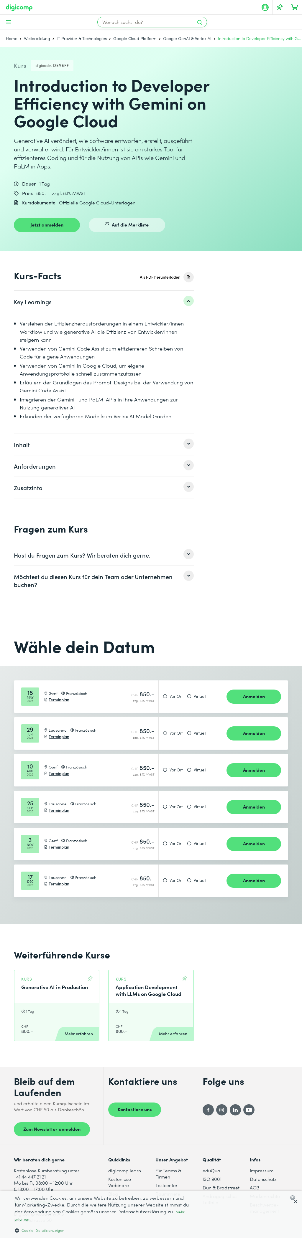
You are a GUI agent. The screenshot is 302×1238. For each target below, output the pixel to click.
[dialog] (151, 1214)
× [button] (295, 1202)
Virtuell (200, 696)
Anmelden (254, 696)
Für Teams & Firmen (168, 1173)
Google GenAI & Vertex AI (187, 38)
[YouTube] (249, 1109)
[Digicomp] (19, 7)
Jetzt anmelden (46, 224)
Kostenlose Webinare (119, 1182)
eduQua (211, 1170)
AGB (254, 1187)
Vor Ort (176, 696)
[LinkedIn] (235, 1109)
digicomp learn (124, 1170)
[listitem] (104, 301)
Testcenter (166, 1185)
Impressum (261, 1170)
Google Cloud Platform (135, 38)
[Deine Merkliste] (280, 7)
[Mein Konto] (265, 7)
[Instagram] (221, 1109)
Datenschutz (263, 1179)
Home (11, 38)
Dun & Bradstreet (221, 1187)
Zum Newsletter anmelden (52, 1128)
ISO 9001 (212, 1179)
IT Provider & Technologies (82, 38)
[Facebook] (208, 1109)
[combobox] (294, 1197)
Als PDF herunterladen (160, 277)
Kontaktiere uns (135, 1109)
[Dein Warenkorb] (294, 7)
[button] (102, 1230)
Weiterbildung (37, 38)
